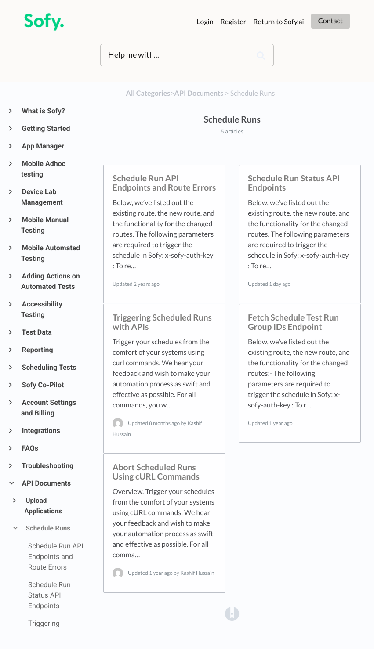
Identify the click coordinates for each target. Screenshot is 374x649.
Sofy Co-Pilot (42, 385)
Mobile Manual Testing (45, 225)
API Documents (46, 483)
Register (234, 22)
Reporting (37, 350)
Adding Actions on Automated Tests (50, 281)
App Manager (42, 146)
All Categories (148, 93)
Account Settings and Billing (48, 407)
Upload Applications (43, 506)
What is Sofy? (43, 111)
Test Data (36, 332)
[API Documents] (199, 93)
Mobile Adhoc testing (43, 168)
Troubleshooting (47, 466)
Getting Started (45, 128)
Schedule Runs (48, 528)
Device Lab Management (42, 196)
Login (205, 22)
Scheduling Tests (48, 367)
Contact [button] (330, 21)
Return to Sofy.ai (278, 22)
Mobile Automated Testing (50, 253)
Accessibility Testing (41, 309)
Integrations (40, 430)
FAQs (29, 448)
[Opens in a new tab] (232, 613)
